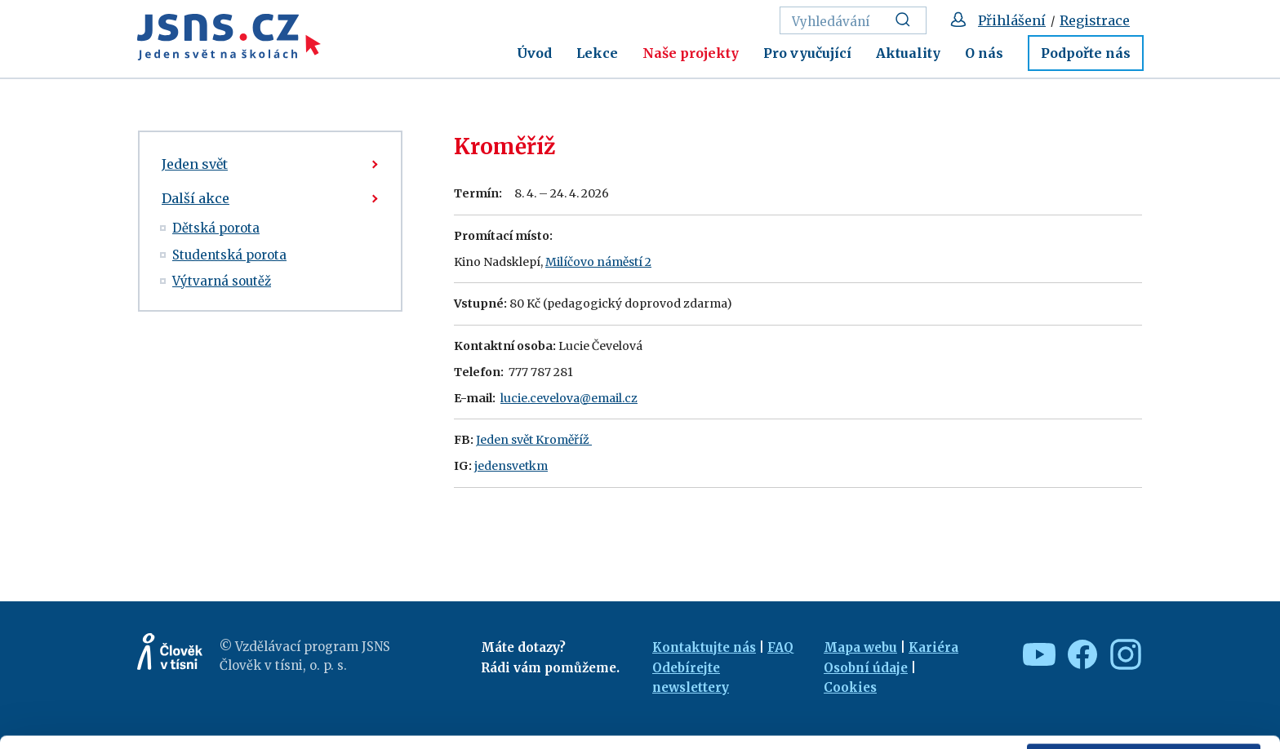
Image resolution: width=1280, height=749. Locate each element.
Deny (1144, 701)
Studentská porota (229, 255)
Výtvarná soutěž (221, 281)
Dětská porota (216, 228)
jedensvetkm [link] (511, 466)
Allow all (1144, 630)
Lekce (597, 53)
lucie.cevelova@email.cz (569, 398)
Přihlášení (1012, 20)
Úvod (534, 53)
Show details (252, 728)
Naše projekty (690, 53)
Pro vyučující (807, 53)
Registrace (1095, 20)
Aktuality (908, 53)
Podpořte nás (1086, 53)
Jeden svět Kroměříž (534, 439)
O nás (984, 53)
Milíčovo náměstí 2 (598, 262)
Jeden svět (195, 164)
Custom (1144, 665)
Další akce (195, 198)
